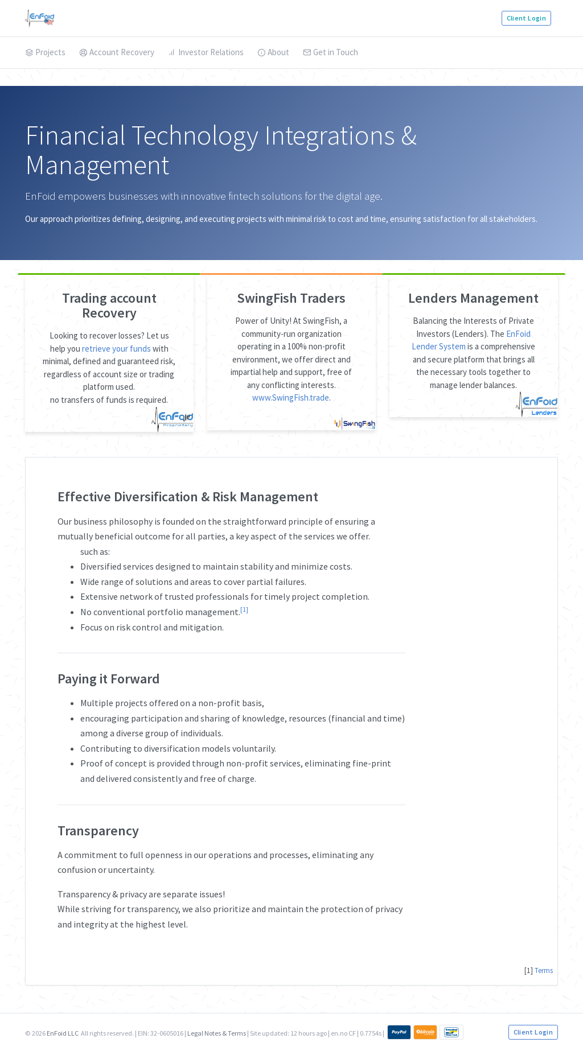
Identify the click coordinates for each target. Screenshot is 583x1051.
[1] (244, 609)
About (273, 52)
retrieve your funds (116, 348)
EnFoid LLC (63, 1033)
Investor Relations (206, 52)
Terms (544, 970)
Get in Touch (330, 52)
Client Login (526, 18)
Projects (45, 52)
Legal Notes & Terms (216, 1033)
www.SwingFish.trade (290, 397)
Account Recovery (116, 52)
